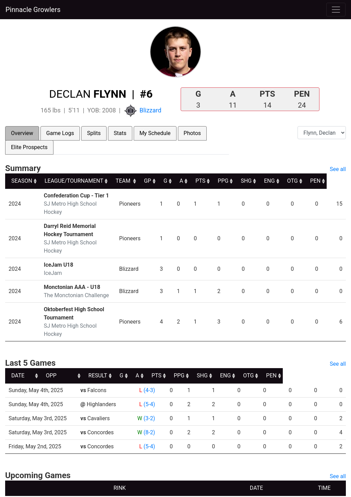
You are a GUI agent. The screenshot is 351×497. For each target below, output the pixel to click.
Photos (192, 133)
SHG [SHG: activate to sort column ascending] (264, 181)
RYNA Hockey (150, 489)
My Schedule (155, 133)
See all (338, 169)
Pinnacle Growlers (33, 9)
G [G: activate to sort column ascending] (183, 181)
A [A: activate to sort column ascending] (199, 181)
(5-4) (149, 379)
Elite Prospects (29, 147)
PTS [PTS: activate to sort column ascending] (218, 181)
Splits (94, 133)
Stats (120, 133)
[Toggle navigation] (336, 9)
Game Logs (60, 133)
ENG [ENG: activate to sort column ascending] (288, 181)
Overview (22, 133)
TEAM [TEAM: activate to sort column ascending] (140, 181)
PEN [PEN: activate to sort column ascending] (334, 181)
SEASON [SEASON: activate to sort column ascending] (21, 181)
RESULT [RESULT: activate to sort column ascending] (142, 351)
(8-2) (149, 407)
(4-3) (149, 365)
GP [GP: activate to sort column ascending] (165, 181)
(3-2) (149, 393)
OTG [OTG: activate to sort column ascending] (311, 181)
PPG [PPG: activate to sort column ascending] (241, 181)
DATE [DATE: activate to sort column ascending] (17, 351)
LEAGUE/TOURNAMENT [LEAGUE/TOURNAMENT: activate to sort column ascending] (74, 181)
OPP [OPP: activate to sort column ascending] (88, 351)
